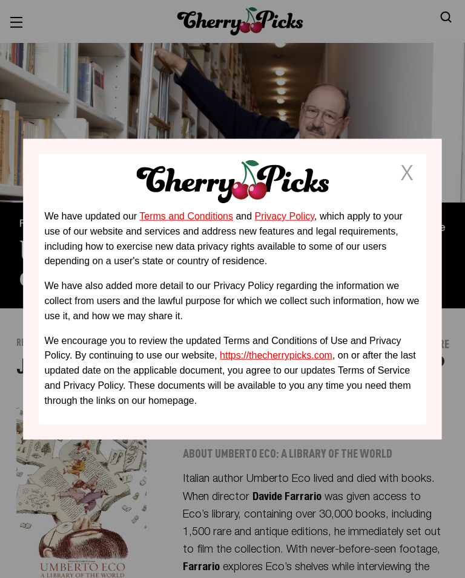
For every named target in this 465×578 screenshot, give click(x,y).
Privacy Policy (284, 216)
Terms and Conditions (186, 216)
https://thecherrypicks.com (276, 355)
